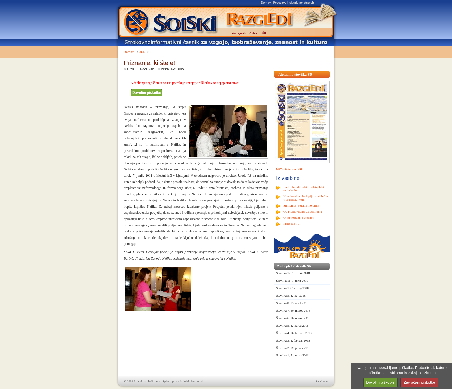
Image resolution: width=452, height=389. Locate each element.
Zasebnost (321, 381)
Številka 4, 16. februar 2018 (294, 333)
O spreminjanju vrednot (298, 217)
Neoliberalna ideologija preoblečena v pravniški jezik (306, 197)
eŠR (142, 52)
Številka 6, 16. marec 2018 (293, 318)
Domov (266, 2)
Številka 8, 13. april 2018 (292, 303)
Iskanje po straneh (301, 2)
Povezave (279, 2)
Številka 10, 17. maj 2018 (292, 288)
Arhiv (253, 33)
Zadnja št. (239, 33)
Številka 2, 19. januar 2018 (293, 348)
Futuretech (197, 381)
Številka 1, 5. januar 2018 (292, 355)
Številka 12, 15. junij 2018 (293, 273)
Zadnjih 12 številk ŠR (294, 266)
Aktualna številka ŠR (295, 74)
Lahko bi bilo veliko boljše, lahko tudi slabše (304, 188)
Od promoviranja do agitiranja (302, 211)
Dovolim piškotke (146, 93)
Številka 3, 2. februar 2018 (293, 340)
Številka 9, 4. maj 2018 (291, 295)
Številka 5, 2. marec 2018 (292, 325)
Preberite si (424, 367)
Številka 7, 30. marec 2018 (293, 310)
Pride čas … (291, 223)
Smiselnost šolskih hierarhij (301, 205)
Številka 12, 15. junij (289, 168)
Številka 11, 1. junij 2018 (292, 280)
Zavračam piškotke (419, 382)
